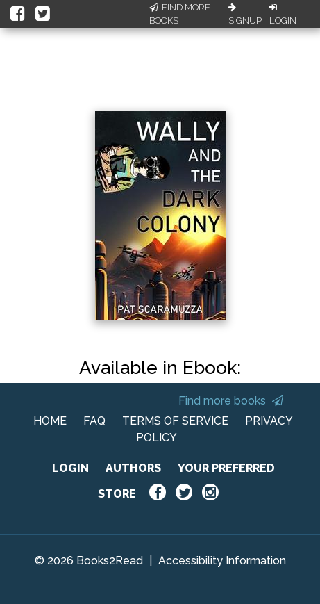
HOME (50, 420)
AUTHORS (133, 468)
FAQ (94, 420)
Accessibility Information (222, 560)
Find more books (230, 400)
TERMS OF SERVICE (175, 420)
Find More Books (179, 14)
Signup (245, 14)
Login (282, 14)
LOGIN (70, 468)
